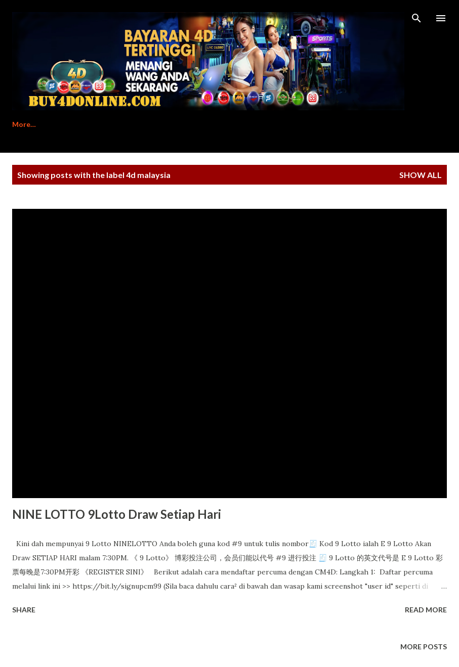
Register (73, 124)
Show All (420, 175)
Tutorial (128, 124)
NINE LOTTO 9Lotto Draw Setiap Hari (116, 514)
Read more (426, 609)
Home (22, 124)
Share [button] (23, 609)
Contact (243, 124)
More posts (423, 646)
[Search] (416, 18)
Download (185, 124)
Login (293, 124)
